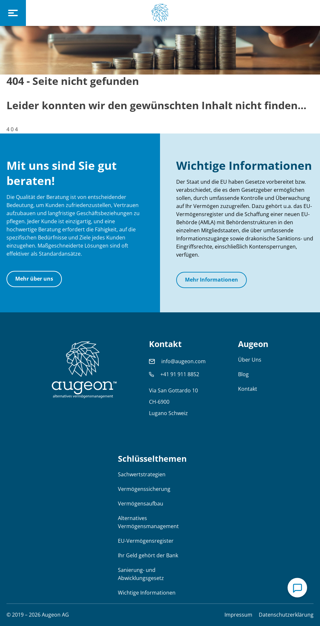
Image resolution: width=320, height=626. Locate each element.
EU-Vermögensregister (146, 540)
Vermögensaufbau (140, 503)
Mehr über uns (34, 278)
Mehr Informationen (211, 279)
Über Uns (249, 359)
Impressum (238, 614)
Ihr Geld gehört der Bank (148, 555)
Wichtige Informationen (147, 592)
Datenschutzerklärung (286, 614)
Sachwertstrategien (142, 474)
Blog (243, 374)
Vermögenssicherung (144, 489)
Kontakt (247, 388)
